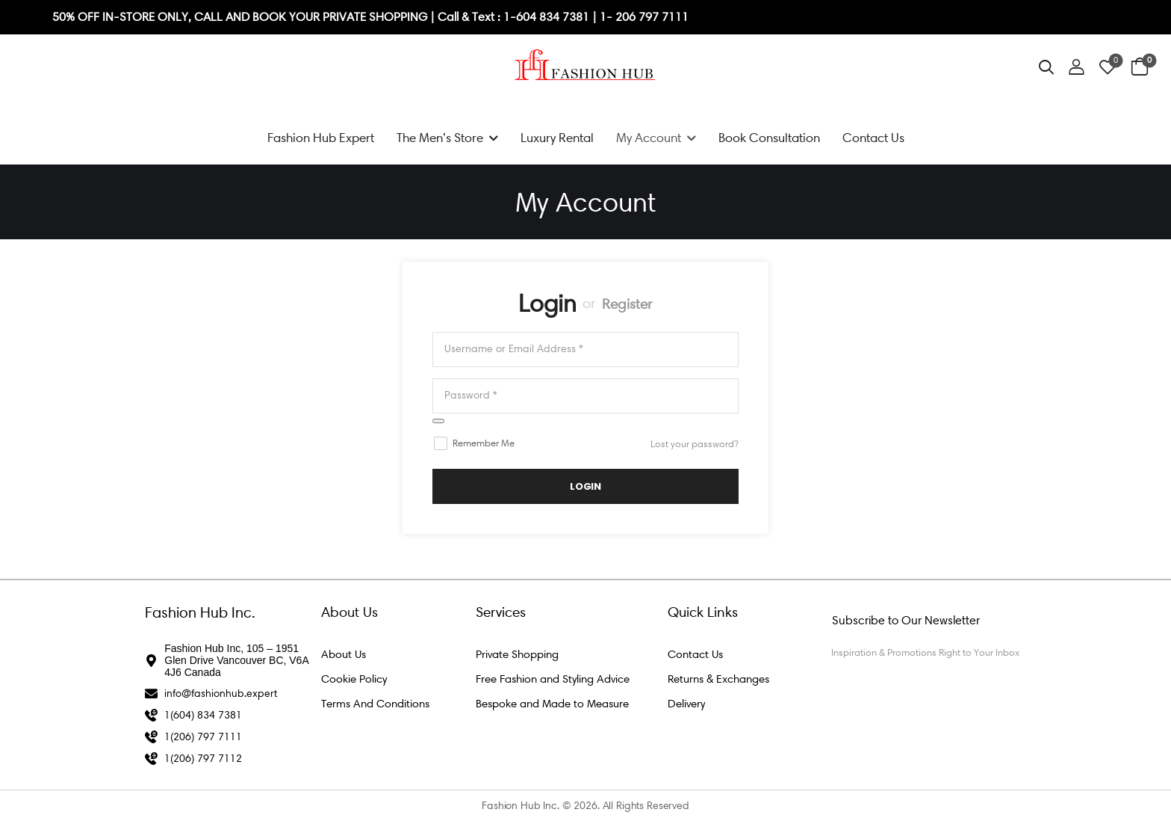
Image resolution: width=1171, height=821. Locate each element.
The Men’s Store (440, 137)
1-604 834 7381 (547, 17)
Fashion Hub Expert (320, 137)
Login (547, 304)
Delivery (686, 703)
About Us (343, 654)
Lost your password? (694, 443)
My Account (648, 137)
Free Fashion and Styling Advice (553, 679)
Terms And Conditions (375, 703)
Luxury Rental (557, 137)
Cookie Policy (354, 679)
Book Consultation (769, 137)
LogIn (585, 486)
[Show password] (438, 421)
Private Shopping (517, 654)
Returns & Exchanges (718, 679)
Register (627, 304)
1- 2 (611, 17)
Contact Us (873, 137)
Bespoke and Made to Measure (552, 703)
